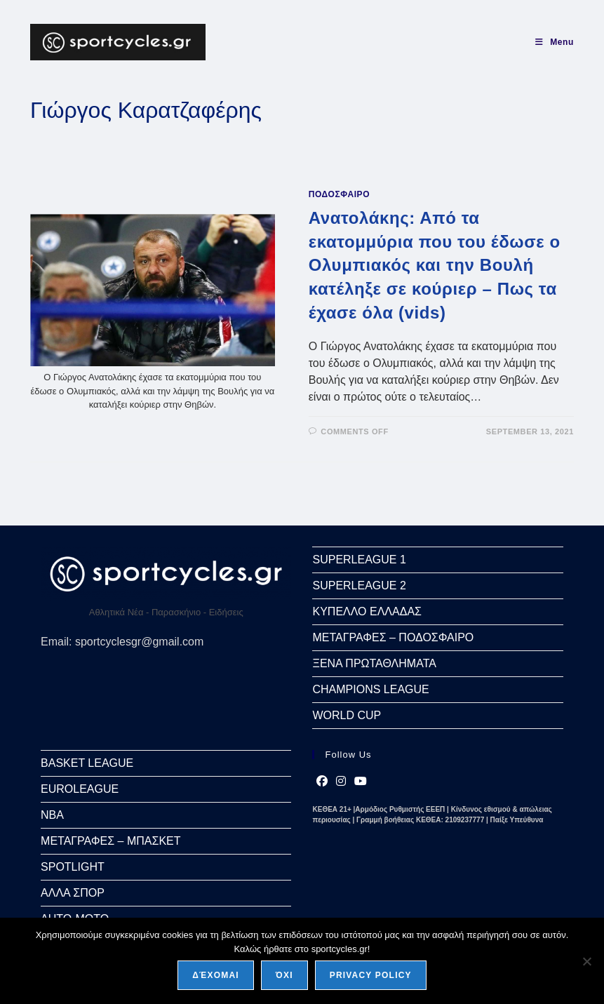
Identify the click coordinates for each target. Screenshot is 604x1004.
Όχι (284, 975)
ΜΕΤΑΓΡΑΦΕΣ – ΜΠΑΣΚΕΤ (110, 841)
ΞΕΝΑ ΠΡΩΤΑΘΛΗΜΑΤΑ (374, 663)
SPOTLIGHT (73, 867)
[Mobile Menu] (554, 42)
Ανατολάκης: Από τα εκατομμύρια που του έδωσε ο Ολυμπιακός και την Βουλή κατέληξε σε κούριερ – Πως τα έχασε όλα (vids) (435, 264)
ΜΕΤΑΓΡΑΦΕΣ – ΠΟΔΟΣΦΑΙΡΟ (393, 637)
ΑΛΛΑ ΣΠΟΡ (73, 893)
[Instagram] (341, 781)
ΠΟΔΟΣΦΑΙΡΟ (339, 194)
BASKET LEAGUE (87, 763)
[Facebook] (322, 781)
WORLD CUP (346, 715)
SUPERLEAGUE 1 (358, 559)
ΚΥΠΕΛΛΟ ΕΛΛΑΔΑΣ (366, 611)
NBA (52, 815)
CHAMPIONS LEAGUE (370, 689)
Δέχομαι (215, 975)
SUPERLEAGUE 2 (358, 585)
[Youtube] (360, 781)
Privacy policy (371, 975)
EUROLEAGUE (80, 789)
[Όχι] (586, 961)
